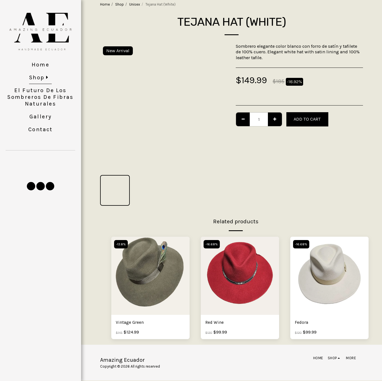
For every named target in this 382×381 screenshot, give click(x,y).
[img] (150, 276)
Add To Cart (307, 119)
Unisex (134, 4)
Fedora (302, 322)
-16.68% (212, 244)
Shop (119, 4)
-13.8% (121, 244)
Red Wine (215, 322)
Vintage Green (130, 322)
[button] (41, 168)
